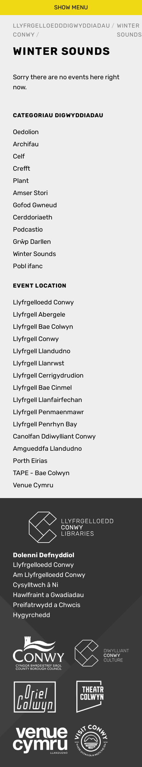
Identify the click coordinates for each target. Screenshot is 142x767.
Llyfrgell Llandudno (41, 351)
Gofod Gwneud (35, 205)
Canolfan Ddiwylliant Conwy (54, 436)
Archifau (26, 144)
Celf (19, 156)
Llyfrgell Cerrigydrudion (48, 375)
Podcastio (28, 229)
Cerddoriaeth (32, 217)
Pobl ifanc (28, 266)
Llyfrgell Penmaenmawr (48, 412)
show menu (71, 7)
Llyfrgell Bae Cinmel (42, 388)
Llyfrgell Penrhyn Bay (45, 424)
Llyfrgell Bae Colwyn (43, 327)
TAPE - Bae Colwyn (41, 473)
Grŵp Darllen (32, 242)
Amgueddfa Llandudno (47, 449)
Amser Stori (30, 193)
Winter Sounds (34, 254)
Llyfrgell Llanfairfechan (47, 400)
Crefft (21, 168)
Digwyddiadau (86, 25)
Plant (21, 181)
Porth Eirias (30, 461)
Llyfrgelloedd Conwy (43, 302)
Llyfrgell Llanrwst (38, 363)
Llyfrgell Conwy (36, 339)
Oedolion (26, 132)
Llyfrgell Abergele (39, 314)
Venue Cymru (33, 485)
